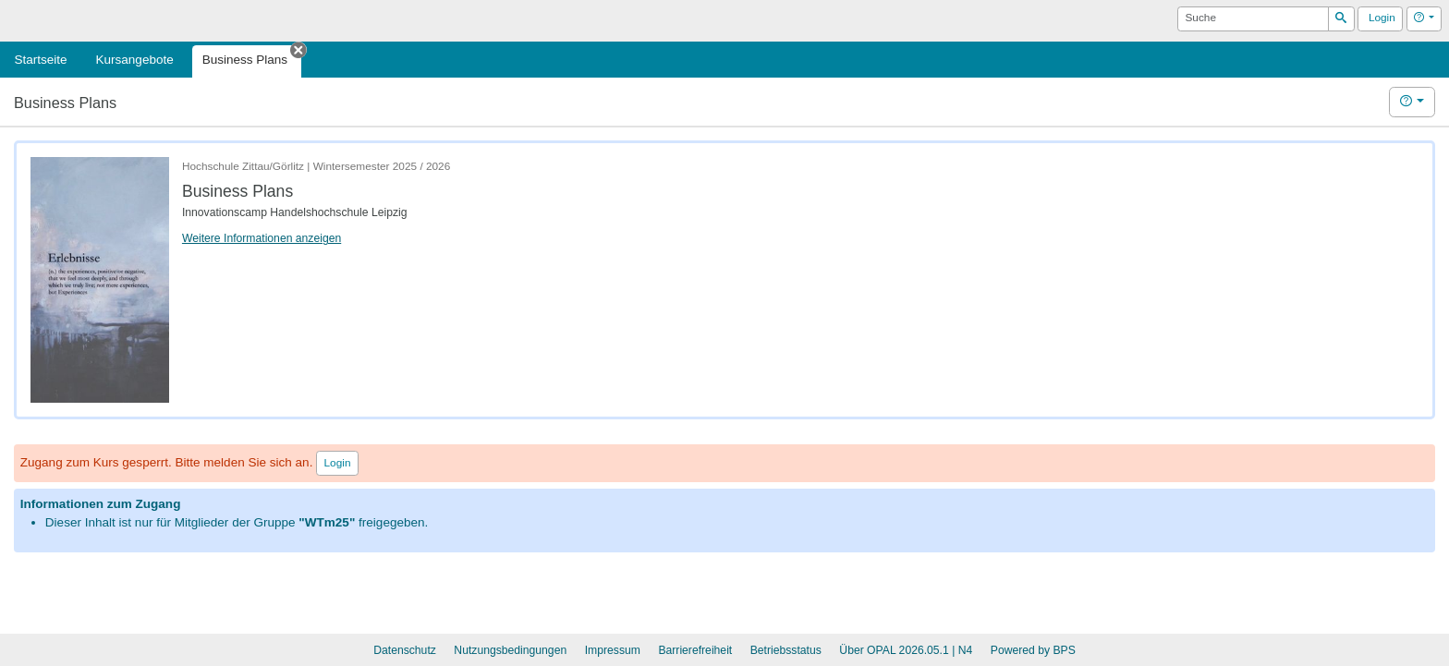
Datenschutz (404, 650)
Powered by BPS (1033, 650)
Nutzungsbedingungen (510, 650)
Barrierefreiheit (695, 650)
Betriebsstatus (786, 650)
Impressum (612, 650)
